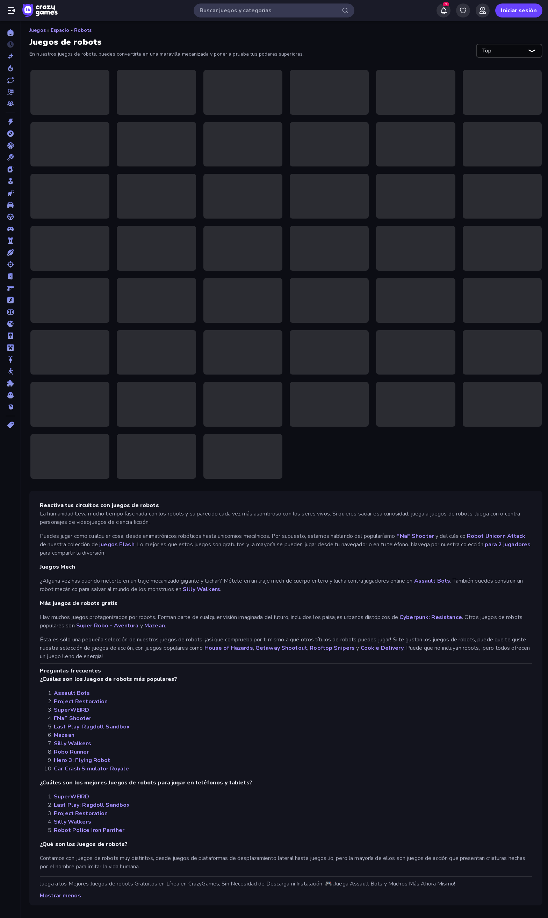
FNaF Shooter (415, 536)
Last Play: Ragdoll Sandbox (92, 727)
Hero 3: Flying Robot (82, 760)
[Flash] (10, 300)
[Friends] (483, 10)
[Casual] (10, 181)
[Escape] (10, 276)
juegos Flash (117, 544)
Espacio (60, 30)
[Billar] (10, 157)
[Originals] (10, 92)
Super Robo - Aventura (107, 625)
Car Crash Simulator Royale (91, 769)
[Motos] (10, 359)
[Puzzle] (10, 383)
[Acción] (10, 122)
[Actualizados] (10, 80)
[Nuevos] (10, 56)
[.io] (10, 324)
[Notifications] (443, 10)
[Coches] (10, 205)
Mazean (154, 625)
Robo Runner (71, 752)
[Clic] (10, 193)
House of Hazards (228, 648)
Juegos (37, 30)
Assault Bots (432, 581)
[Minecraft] (10, 348)
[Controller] (10, 229)
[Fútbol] (10, 312)
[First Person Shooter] (10, 288)
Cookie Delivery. (383, 648)
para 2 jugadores (508, 544)
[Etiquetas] (10, 425)
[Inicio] (10, 32)
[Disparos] (10, 264)
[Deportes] (10, 252)
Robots (83, 30)
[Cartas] (10, 169)
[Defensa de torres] (10, 241)
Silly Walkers (201, 589)
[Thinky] (10, 407)
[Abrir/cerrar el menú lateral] (11, 10)
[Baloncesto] (10, 145)
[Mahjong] (10, 336)
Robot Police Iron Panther (89, 830)
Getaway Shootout (281, 648)
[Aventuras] (10, 134)
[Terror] (10, 395)
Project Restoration (81, 701)
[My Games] (463, 10)
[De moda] (10, 68)
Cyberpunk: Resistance (430, 617)
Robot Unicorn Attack (496, 536)
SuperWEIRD (71, 710)
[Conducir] (10, 217)
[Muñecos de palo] (10, 371)
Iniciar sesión (519, 10)
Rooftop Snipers (332, 648)
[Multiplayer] (10, 104)
